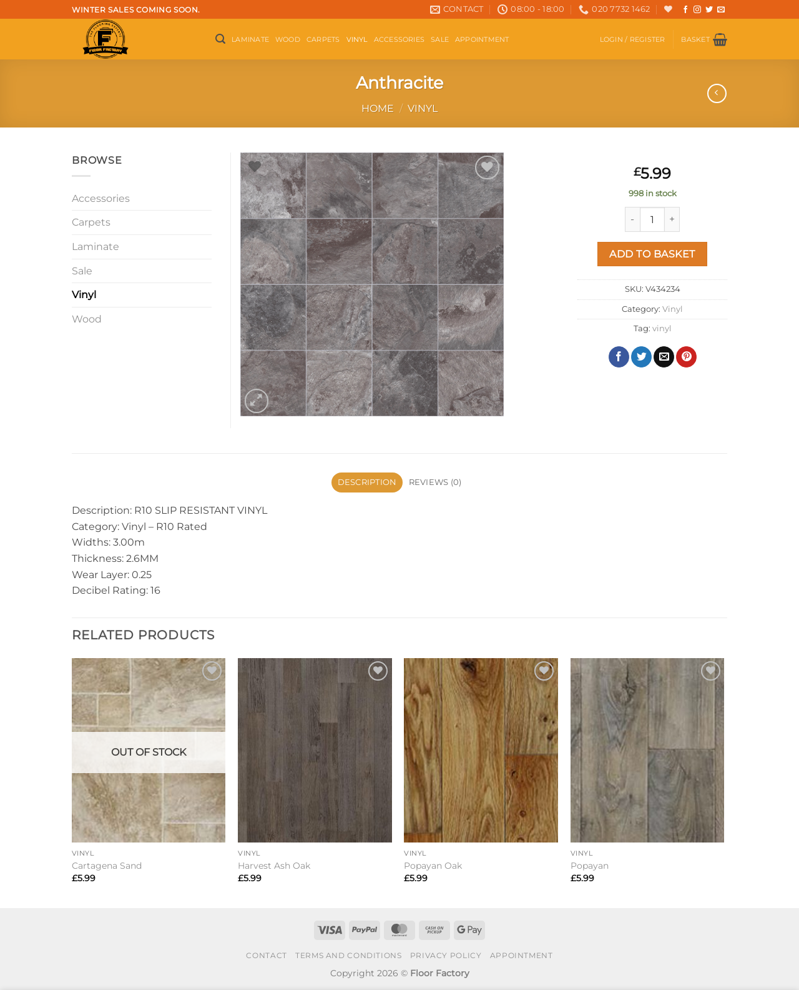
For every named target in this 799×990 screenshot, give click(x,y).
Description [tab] (367, 482)
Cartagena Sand (107, 865)
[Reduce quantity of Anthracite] (632, 219)
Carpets (323, 39)
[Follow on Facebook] (685, 10)
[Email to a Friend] (664, 357)
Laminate (250, 39)
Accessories (399, 39)
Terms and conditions (348, 955)
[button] (220, 39)
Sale (440, 39)
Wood (287, 39)
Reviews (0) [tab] (435, 482)
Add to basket (652, 254)
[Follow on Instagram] (697, 10)
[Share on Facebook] (619, 357)
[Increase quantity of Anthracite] (672, 219)
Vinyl (357, 39)
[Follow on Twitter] (709, 10)
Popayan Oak (433, 865)
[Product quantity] (652, 219)
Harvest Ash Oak (274, 865)
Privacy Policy (446, 955)
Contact (266, 955)
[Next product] (717, 93)
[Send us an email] (721, 10)
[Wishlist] (668, 9)
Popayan (590, 865)
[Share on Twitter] (641, 357)
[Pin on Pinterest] (686, 357)
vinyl (662, 328)
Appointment (482, 39)
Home (377, 108)
